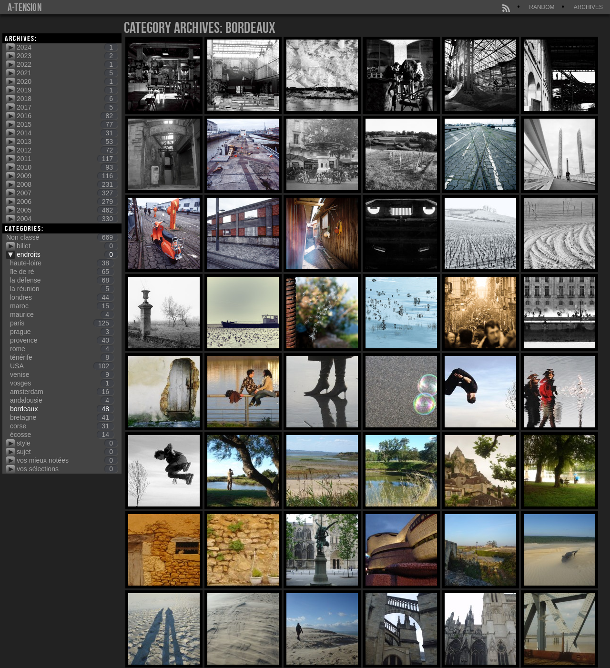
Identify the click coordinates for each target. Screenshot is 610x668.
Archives (588, 7)
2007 (67, 193)
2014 (67, 133)
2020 (67, 81)
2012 (67, 150)
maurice (62, 314)
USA (62, 366)
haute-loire (62, 263)
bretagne (62, 417)
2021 (67, 73)
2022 (67, 64)
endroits (67, 254)
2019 (67, 90)
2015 (67, 124)
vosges (62, 383)
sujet (67, 451)
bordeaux (62, 409)
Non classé (62, 237)
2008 (67, 184)
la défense (62, 280)
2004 (67, 219)
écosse (62, 434)
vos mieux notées (67, 460)
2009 (67, 176)
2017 (67, 107)
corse (62, 426)
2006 (67, 201)
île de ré (62, 271)
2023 (67, 56)
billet (67, 246)
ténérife (62, 357)
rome (62, 349)
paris (62, 323)
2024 (67, 47)
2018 (67, 98)
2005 (67, 210)
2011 (67, 158)
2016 (67, 116)
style (67, 443)
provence (62, 340)
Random (541, 7)
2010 (67, 167)
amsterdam (62, 391)
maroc (62, 306)
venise (62, 374)
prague (62, 331)
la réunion (62, 289)
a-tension (24, 7)
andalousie (62, 400)
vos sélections (67, 469)
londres (62, 297)
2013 (67, 141)
